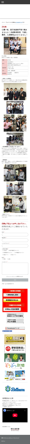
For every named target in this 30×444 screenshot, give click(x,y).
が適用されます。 (15, 276)
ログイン (3, 441)
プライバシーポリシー (11, 276)
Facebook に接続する (7, 331)
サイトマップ (16, 437)
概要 (2, 437)
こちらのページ (19, 22)
